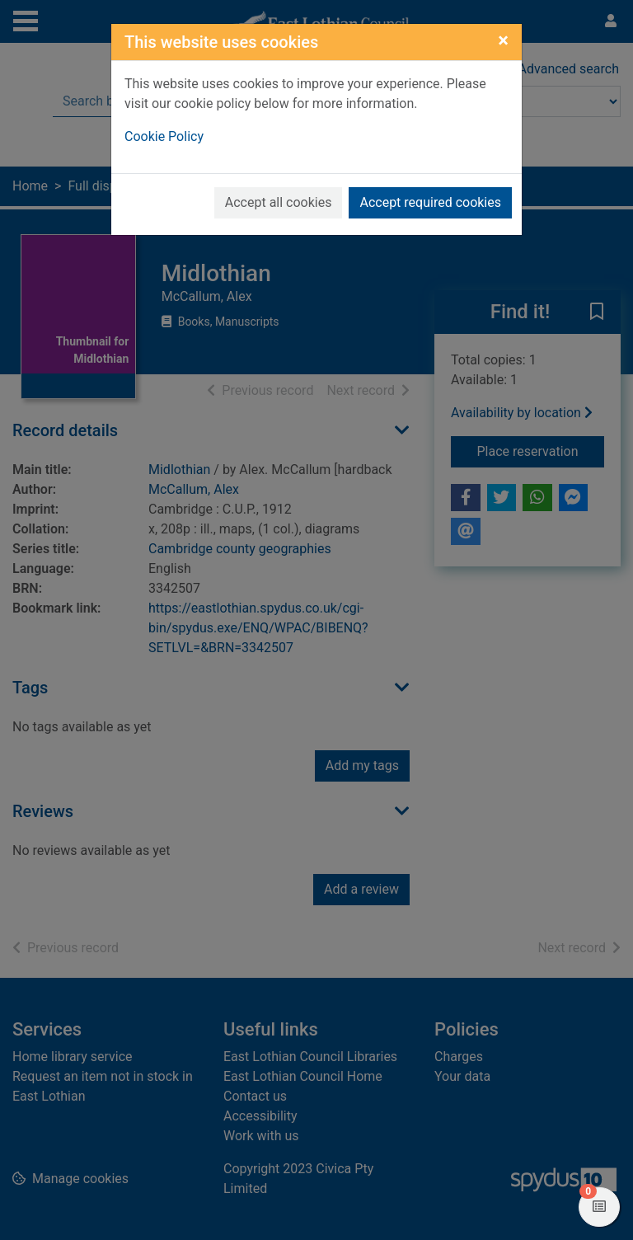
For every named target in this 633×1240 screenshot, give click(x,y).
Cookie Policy (164, 136)
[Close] (503, 40)
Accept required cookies (430, 202)
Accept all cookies (278, 202)
